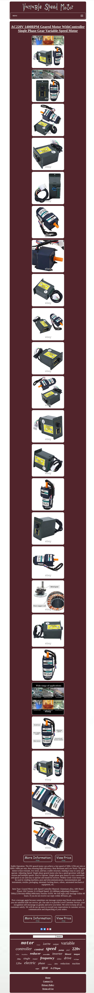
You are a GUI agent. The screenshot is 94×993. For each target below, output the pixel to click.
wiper (37, 969)
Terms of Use (48, 989)
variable (68, 943)
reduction (65, 963)
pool (68, 950)
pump (61, 950)
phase (41, 963)
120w (19, 963)
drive (67, 958)
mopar (77, 954)
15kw (19, 959)
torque (38, 945)
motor (27, 943)
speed (51, 948)
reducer (35, 953)
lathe (47, 944)
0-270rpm (55, 968)
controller (24, 948)
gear (45, 967)
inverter (57, 953)
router (35, 959)
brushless (24, 954)
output (56, 944)
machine (76, 963)
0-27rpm (76, 959)
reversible (46, 954)
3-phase (50, 964)
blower (68, 954)
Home (48, 978)
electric (30, 963)
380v (56, 964)
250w (17, 954)
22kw (59, 959)
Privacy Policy (48, 985)
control (38, 949)
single (26, 958)
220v (76, 949)
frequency (47, 958)
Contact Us (48, 981)
